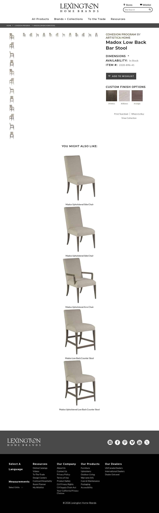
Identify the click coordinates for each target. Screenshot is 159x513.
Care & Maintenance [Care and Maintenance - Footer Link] (90, 481)
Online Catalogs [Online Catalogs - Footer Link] (40, 468)
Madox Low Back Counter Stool (79, 358)
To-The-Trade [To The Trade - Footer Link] (39, 474)
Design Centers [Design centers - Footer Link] (40, 477)
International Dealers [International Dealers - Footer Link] (114, 471)
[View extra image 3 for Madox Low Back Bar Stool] (37, 35)
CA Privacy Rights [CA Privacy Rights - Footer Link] (65, 484)
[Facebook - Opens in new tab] (117, 442)
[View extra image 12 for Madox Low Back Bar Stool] (96, 35)
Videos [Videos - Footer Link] (36, 471)
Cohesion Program (22, 25)
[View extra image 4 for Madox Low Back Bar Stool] (44, 35)
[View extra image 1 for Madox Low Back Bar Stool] (24, 35)
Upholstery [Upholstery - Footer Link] (86, 471)
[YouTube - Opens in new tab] (139, 442)
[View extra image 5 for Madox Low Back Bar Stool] (51, 35)
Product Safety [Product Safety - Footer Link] (63, 481)
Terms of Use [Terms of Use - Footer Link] (63, 477)
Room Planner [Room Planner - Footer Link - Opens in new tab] (39, 484)
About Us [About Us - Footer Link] (61, 468)
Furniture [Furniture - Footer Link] (85, 468)
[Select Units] (16, 487)
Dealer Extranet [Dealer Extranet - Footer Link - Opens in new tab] (112, 474)
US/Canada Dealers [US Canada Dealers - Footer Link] (114, 468)
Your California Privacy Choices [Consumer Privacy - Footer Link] (67, 491)
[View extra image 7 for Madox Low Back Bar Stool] (64, 35)
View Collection (128, 118)
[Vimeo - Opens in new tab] (132, 442)
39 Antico (111, 97)
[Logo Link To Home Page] (79, 11)
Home (9, 25)
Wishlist (145, 4)
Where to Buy (137, 114)
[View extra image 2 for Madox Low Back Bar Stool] (31, 35)
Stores (127, 4)
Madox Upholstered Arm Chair (79, 307)
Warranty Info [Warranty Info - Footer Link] (87, 477)
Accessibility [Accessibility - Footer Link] (87, 487)
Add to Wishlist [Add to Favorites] (122, 76)
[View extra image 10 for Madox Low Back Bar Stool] (83, 35)
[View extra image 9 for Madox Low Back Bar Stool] (77, 35)
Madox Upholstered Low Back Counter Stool (79, 409)
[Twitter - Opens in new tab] (146, 442)
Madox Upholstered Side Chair (80, 204)
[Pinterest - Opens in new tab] (124, 442)
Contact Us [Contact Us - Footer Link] (62, 471)
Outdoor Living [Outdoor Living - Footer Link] (88, 474)
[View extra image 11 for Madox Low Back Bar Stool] (90, 35)
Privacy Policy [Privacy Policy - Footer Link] (63, 474)
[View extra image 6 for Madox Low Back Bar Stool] (57, 35)
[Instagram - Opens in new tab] (110, 442)
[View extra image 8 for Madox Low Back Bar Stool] (70, 35)
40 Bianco (124, 97)
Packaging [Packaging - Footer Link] (85, 484)
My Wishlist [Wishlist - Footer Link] (38, 487)
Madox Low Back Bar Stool (44, 25)
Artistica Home (118, 37)
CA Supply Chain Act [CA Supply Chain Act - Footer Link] (66, 487)
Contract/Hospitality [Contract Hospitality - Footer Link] (42, 481)
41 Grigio (137, 97)
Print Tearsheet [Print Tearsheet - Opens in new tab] (121, 114)
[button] (12, 37)
